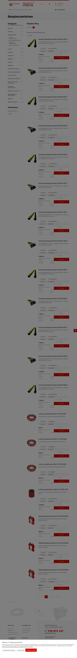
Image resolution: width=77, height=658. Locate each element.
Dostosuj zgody (20, 650)
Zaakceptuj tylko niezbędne (9, 650)
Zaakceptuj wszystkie (31, 650)
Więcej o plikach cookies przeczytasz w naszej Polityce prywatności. (17, 647)
